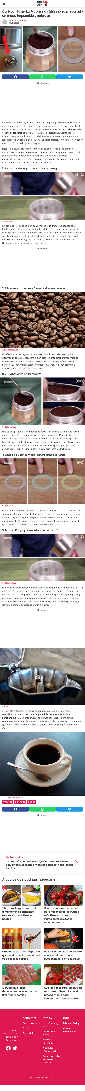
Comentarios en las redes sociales (51, 1059)
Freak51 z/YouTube (9, 221)
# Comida (19, 801)
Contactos (28, 1028)
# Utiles (31, 801)
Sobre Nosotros (31, 1023)
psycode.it (28, 1033)
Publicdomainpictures (10, 350)
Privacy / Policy (71, 1023)
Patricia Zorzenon (19, 20)
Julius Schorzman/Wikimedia (12, 797)
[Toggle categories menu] (4, 3)
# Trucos (7, 801)
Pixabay (5, 706)
